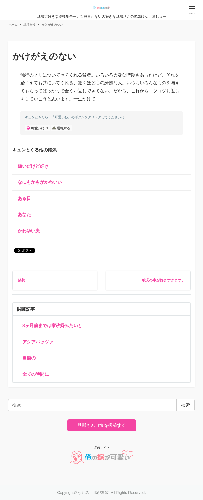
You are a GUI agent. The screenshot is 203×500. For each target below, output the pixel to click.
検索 (185, 405)
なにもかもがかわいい (40, 182)
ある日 (24, 198)
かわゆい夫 (29, 230)
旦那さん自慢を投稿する (101, 425)
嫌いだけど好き (33, 166)
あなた (24, 214)
